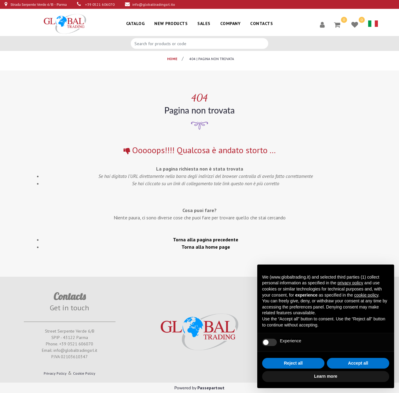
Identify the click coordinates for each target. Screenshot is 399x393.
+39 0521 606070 (100, 4)
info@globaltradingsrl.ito (153, 4)
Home (172, 58)
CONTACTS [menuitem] (261, 23)
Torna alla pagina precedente (205, 239)
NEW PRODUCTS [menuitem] (171, 23)
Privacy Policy (55, 373)
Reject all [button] (293, 363)
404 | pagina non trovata (211, 58)
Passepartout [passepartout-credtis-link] (211, 388)
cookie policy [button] (366, 295)
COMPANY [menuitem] (230, 23)
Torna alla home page (205, 247)
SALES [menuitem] (203, 23)
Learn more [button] (325, 376)
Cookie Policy (84, 373)
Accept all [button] (358, 363)
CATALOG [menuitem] (135, 23)
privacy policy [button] (350, 282)
